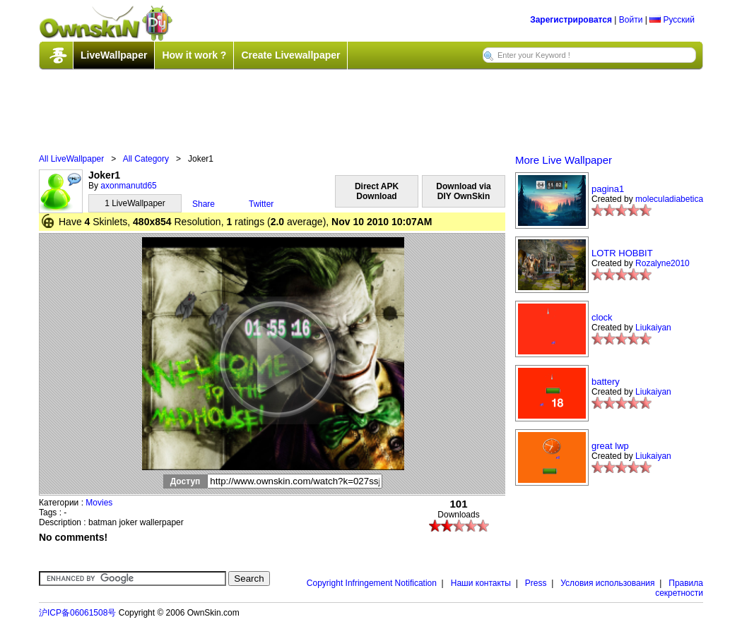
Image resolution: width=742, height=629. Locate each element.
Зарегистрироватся (571, 20)
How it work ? (194, 55)
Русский (672, 20)
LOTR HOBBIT (622, 253)
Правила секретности (679, 588)
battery (605, 381)
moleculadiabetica (669, 199)
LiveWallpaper (114, 55)
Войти (631, 20)
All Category (146, 159)
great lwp (610, 446)
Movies (99, 503)
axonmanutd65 (128, 186)
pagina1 (607, 189)
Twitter (261, 204)
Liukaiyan (653, 328)
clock (602, 317)
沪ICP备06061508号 (77, 613)
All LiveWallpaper (71, 159)
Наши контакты (481, 583)
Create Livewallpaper (290, 55)
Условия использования (607, 583)
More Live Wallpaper (563, 160)
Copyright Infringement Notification (372, 583)
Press (536, 583)
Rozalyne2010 (662, 263)
